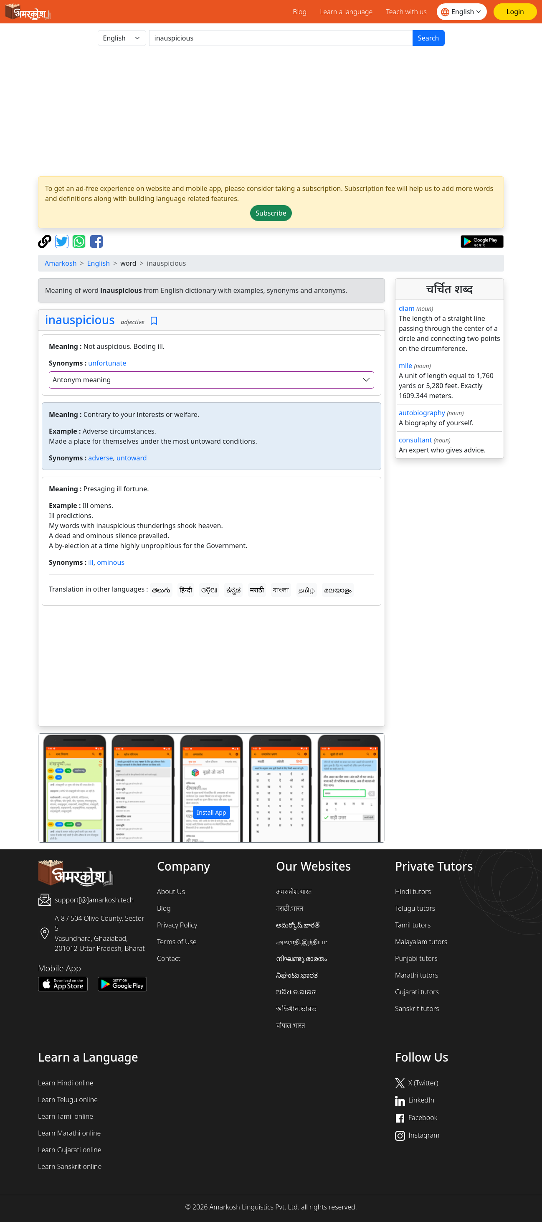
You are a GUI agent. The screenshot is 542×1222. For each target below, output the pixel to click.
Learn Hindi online (66, 1082)
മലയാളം (338, 589)
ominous (110, 562)
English (98, 263)
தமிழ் (307, 589)
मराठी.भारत (289, 908)
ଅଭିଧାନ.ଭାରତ (296, 991)
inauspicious (80, 320)
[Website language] (462, 11)
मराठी (257, 589)
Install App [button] (211, 812)
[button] (64, 788)
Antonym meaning (82, 379)
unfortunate (107, 363)
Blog (299, 11)
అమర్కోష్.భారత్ (297, 925)
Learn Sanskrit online (69, 1166)
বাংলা (281, 589)
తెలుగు (161, 589)
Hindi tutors (413, 891)
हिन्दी (186, 589)
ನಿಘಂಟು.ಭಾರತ (297, 975)
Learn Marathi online (69, 1133)
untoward (132, 457)
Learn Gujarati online (69, 1149)
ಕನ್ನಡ (233, 589)
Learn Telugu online (68, 1099)
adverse (100, 457)
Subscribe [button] (271, 213)
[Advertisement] (271, 111)
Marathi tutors (416, 975)
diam (407, 308)
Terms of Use (177, 941)
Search (428, 38)
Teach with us (406, 11)
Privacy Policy (177, 925)
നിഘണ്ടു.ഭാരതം (301, 958)
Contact (168, 958)
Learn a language (346, 11)
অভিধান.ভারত (296, 1008)
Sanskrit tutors (417, 1008)
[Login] (515, 11)
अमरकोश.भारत (294, 891)
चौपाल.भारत (290, 1025)
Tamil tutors (413, 925)
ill (90, 562)
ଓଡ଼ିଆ (209, 589)
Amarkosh (61, 263)
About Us (171, 891)
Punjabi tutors (416, 958)
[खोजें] (281, 38)
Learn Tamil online (65, 1116)
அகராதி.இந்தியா (301, 941)
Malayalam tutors (421, 941)
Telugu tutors (415, 908)
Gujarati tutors (417, 991)
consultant (415, 440)
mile (405, 365)
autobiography (422, 412)
